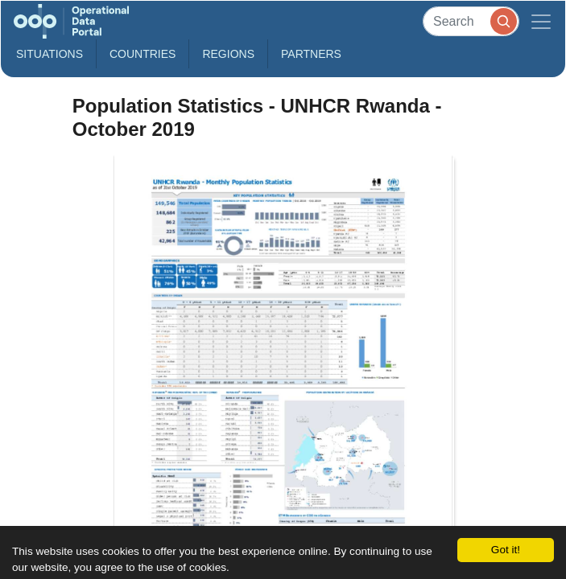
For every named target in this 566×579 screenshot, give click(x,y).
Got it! (505, 550)
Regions (228, 53)
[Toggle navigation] (541, 21)
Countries (142, 53)
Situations (49, 53)
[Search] (471, 21)
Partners (311, 53)
